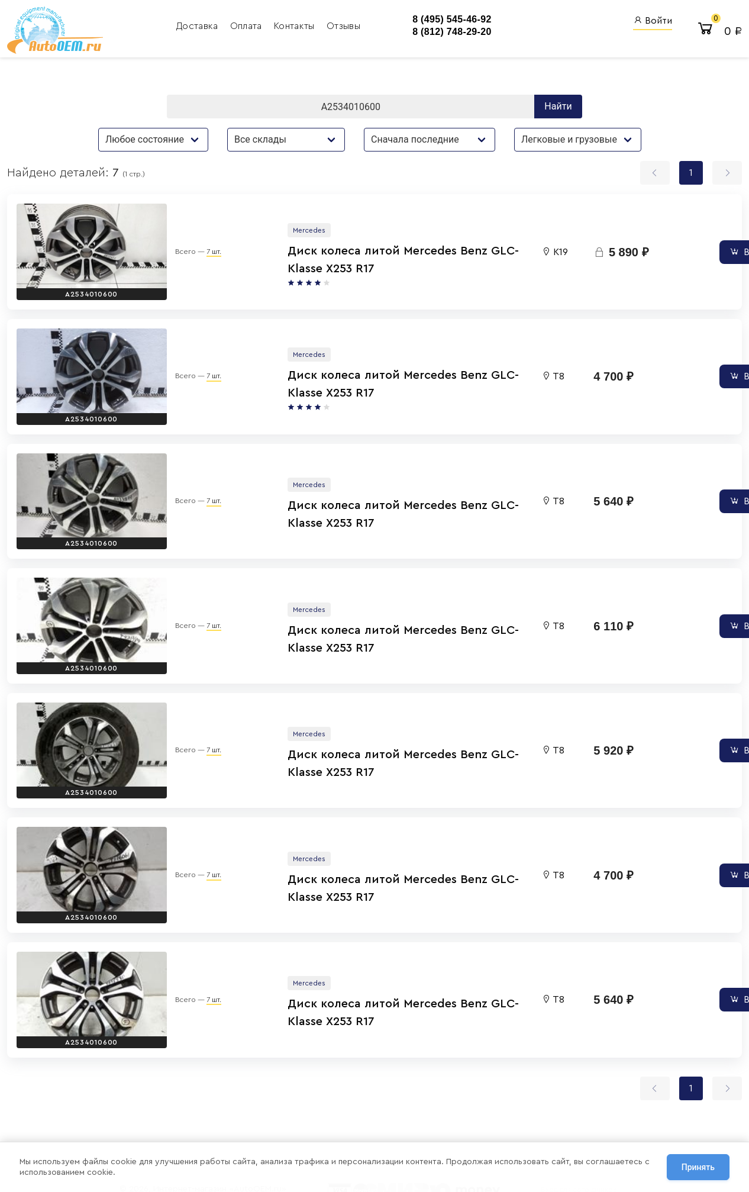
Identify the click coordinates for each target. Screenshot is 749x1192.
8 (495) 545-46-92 (431, 20)
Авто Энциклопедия (457, 1095)
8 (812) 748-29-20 (431, 32)
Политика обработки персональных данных (205, 1119)
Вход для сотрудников (575, 1057)
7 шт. (177, 242)
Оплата (226, 26)
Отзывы (323, 26)
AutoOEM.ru (440, 1079)
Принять (698, 1167)
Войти (652, 21)
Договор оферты (161, 1133)
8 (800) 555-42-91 (357, 1111)
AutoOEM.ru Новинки (459, 1111)
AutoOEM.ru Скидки (456, 1127)
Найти (558, 108)
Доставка (178, 26)
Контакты (274, 26)
